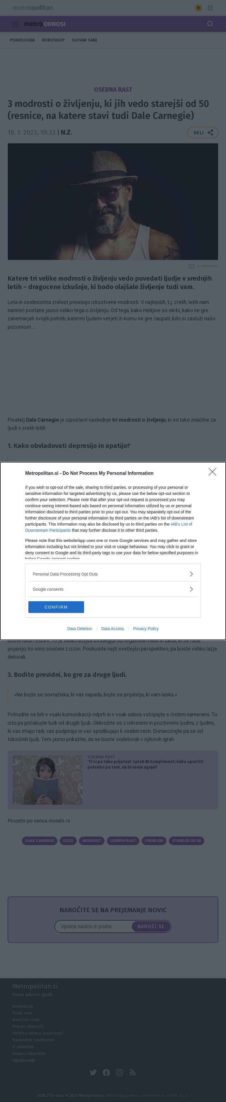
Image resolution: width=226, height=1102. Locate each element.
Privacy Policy (146, 628)
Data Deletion (79, 628)
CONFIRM (56, 606)
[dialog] (113, 551)
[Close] (214, 473)
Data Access (112, 628)
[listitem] (113, 574)
